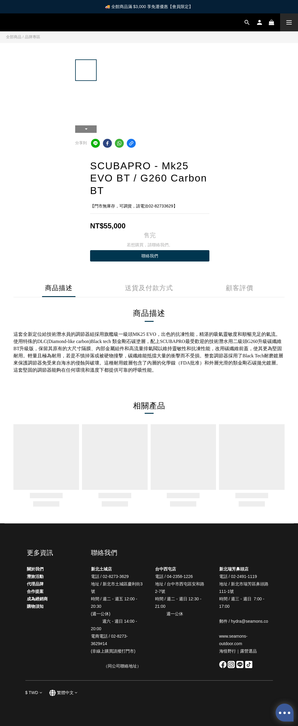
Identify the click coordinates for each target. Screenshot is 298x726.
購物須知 (35, 606)
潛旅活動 (35, 576)
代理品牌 (35, 584)
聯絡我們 (149, 255)
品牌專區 (32, 37)
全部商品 (13, 37)
